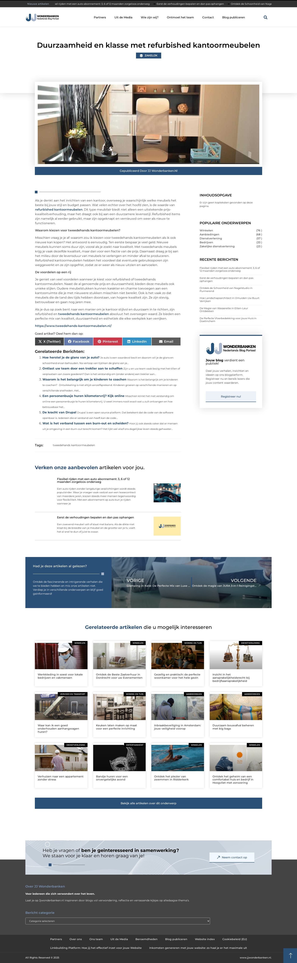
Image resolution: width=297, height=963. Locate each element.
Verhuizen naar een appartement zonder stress (61, 778)
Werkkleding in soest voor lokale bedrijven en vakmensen (60, 676)
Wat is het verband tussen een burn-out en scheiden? (85, 423)
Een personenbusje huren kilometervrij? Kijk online (83, 396)
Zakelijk (151, 55)
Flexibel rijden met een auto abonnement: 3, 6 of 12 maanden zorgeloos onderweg (101, 3)
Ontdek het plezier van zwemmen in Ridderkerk (171, 778)
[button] (265, 17)
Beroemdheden (146, 939)
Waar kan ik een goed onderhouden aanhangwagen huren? (58, 729)
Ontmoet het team (180, 17)
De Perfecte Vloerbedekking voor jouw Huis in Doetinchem (228, 320)
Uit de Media (123, 17)
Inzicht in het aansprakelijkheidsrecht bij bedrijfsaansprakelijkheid (231, 678)
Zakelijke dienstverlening (217, 246)
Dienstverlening (211, 238)
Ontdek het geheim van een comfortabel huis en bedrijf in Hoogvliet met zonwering (233, 780)
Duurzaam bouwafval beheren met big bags (233, 727)
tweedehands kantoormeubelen (83, 314)
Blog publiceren (233, 17)
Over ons (76, 939)
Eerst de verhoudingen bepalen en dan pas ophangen (193, 3)
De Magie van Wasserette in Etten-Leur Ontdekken (224, 310)
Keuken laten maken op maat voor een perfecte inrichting (116, 727)
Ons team (96, 939)
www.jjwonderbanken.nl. (256, 957)
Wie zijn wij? (150, 17)
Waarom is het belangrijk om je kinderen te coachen (84, 379)
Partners (100, 17)
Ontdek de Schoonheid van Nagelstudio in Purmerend (226, 289)
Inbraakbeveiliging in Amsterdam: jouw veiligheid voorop (177, 727)
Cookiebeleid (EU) (234, 939)
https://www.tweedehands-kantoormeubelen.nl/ (73, 326)
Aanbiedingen (209, 234)
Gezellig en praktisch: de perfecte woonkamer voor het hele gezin (177, 676)
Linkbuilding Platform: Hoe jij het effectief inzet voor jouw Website (96, 948)
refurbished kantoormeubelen (59, 209)
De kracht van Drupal (59, 412)
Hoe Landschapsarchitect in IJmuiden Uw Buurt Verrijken (229, 299)
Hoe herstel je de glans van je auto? (70, 357)
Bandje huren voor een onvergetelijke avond (112, 778)
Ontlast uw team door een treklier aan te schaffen (82, 368)
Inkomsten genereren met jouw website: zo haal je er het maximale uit (198, 948)
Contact (208, 17)
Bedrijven (206, 242)
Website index (205, 939)
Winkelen (206, 230)
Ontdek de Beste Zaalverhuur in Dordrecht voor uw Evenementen (119, 676)
